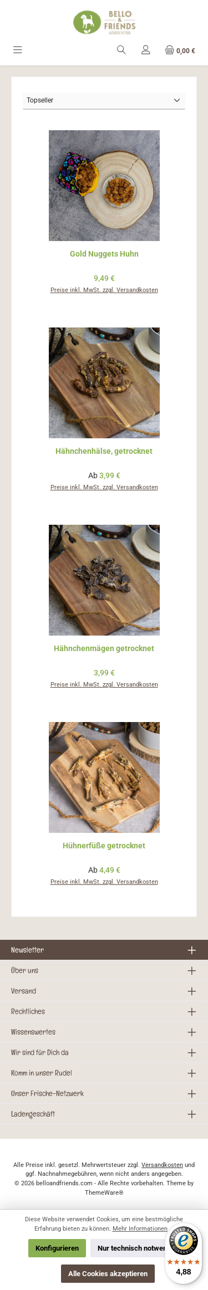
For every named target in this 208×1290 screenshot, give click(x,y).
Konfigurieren (57, 1248)
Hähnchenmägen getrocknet (104, 648)
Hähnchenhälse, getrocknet (104, 451)
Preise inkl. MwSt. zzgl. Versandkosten (104, 290)
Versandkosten (162, 1165)
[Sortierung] (104, 101)
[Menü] (18, 51)
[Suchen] (121, 51)
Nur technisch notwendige (139, 1248)
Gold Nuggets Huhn (104, 254)
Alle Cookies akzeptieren (108, 1273)
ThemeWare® (104, 1192)
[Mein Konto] (146, 51)
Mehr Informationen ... (143, 1228)
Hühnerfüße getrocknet (104, 846)
